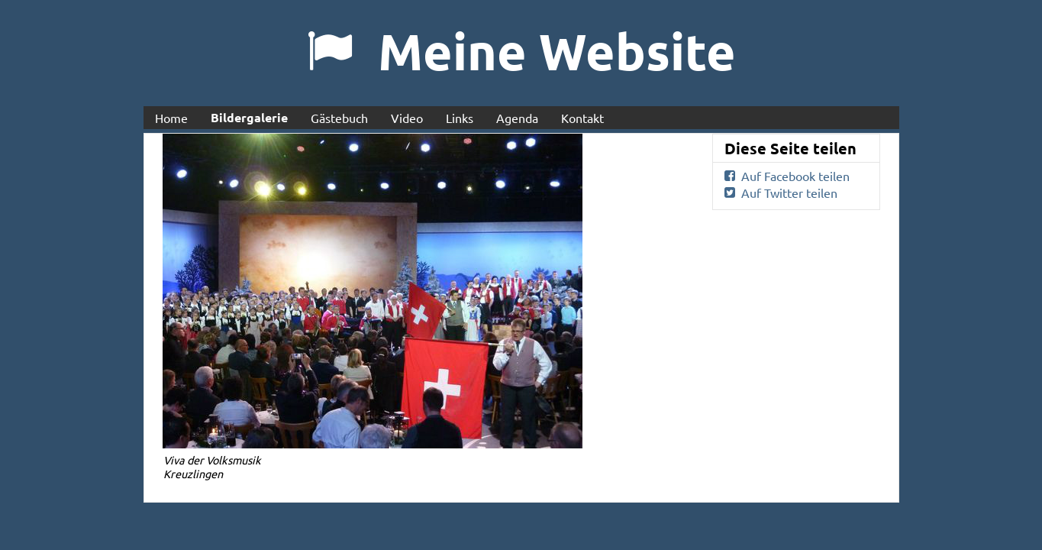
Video (407, 117)
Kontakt (582, 117)
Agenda (517, 117)
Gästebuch (339, 117)
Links (459, 117)
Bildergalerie (249, 117)
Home (171, 117)
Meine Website (557, 50)
